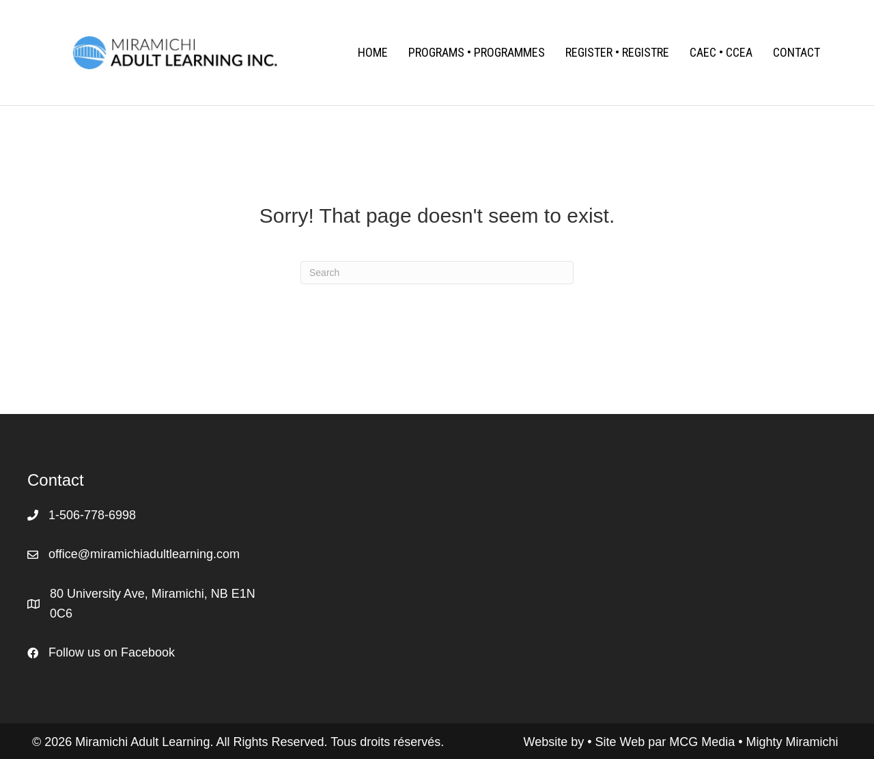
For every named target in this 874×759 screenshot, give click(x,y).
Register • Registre (617, 52)
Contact (796, 52)
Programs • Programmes (476, 52)
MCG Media (703, 742)
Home (373, 52)
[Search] (437, 272)
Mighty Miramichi (792, 742)
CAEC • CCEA (721, 52)
